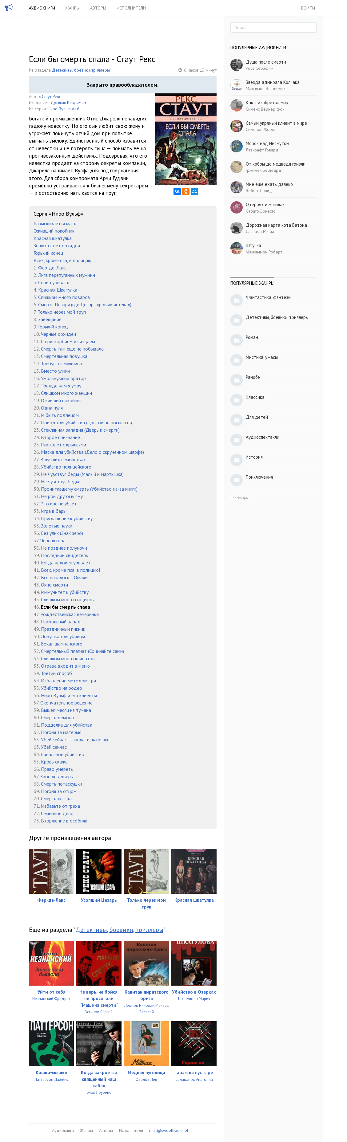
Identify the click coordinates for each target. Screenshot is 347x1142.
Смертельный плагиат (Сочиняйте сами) (82, 651)
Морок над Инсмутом (267, 143)
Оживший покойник (54, 231)
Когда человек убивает (65, 562)
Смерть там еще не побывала (72, 349)
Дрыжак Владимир (68, 102)
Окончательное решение (66, 703)
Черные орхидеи (58, 334)
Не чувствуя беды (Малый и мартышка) (82, 474)
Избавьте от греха (60, 806)
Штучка (253, 245)
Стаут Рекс (51, 96)
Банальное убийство (62, 754)
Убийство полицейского (66, 467)
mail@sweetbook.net (168, 1130)
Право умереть (57, 769)
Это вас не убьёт (59, 503)
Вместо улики (55, 371)
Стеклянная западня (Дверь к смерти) (80, 430)
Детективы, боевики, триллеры (81, 70)
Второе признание (60, 437)
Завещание (50, 319)
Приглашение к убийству (67, 518)
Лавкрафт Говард (262, 150)
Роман (252, 337)
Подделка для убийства (66, 725)
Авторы (98, 8)
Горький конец (48, 253)
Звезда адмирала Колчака (273, 82)
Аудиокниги (42, 8)
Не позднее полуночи (64, 548)
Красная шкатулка (53, 238)
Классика (255, 397)
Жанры (73, 8)
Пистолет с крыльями (63, 444)
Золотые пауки (56, 526)
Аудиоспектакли (262, 437)
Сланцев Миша (260, 231)
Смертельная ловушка (64, 356)
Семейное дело (57, 813)
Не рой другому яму (62, 496)
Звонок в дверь (56, 776)
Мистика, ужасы (262, 357)
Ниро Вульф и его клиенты (69, 695)
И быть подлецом (60, 415)
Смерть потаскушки (61, 784)
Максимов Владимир (265, 88)
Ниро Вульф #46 (63, 109)
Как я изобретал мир (267, 102)
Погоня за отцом (59, 791)
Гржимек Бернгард (263, 170)
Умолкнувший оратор (63, 378)
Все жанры (239, 498)
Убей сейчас (54, 747)
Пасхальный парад (61, 621)
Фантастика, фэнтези (268, 297)
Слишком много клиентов (68, 658)
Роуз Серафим (259, 68)
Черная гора (53, 540)
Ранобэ (253, 377)
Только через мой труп (62, 312)
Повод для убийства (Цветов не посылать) (86, 422)
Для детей (257, 417)
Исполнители (131, 8)
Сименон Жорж (260, 129)
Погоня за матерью (61, 732)
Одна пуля (52, 408)
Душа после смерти (266, 62)
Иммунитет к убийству (65, 592)
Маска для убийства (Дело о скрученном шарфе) (92, 452)
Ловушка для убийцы (63, 636)
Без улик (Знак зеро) (62, 533)
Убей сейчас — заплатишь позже (75, 739)
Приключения (259, 477)
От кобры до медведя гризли (275, 164)
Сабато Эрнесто (261, 211)
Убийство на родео (61, 688)
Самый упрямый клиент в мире (276, 123)
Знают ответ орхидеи (57, 245)
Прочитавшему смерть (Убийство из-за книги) (89, 489)
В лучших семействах (63, 459)
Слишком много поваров (64, 297)
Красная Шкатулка (57, 290)
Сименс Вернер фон (265, 109)
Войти (308, 8)
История (254, 457)
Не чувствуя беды (60, 481)
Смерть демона (57, 717)
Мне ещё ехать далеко (269, 184)
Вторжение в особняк (64, 821)
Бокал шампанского (61, 644)
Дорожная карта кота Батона (276, 225)
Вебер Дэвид (259, 190)
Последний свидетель (64, 555)
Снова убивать (53, 282)
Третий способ (56, 673)
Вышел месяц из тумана (66, 710)
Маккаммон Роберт (264, 252)
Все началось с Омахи (64, 577)
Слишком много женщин (66, 393)
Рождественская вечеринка (69, 614)
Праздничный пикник (63, 629)
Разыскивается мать (55, 223)
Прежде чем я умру (60, 386)
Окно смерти (54, 585)
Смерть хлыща (56, 798)
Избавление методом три (68, 680)
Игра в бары (53, 511)
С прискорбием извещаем (68, 341)
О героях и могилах (265, 204)
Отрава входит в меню (65, 666)
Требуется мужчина (61, 363)
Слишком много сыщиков (67, 599)
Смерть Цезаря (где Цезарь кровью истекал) (84, 304)
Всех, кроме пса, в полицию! (63, 260)
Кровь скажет (55, 762)
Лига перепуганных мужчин (66, 275)
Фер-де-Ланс (52, 268)
